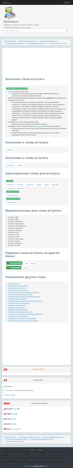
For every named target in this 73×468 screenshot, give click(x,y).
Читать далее (9, 395)
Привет (16, 409)
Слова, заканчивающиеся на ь (29, 437)
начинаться (38, 126)
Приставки (32, 450)
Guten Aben (16, 429)
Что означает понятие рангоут (18, 290)
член (18, 122)
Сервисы (67, 2)
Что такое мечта (13, 283)
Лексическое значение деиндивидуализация (23, 292)
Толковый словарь (10, 41)
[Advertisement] (36, 64)
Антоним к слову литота (16, 307)
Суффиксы (40, 450)
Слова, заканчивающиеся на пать (41, 439)
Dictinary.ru (6, 2)
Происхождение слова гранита (18, 303)
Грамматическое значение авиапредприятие (23, 296)
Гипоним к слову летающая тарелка (20, 312)
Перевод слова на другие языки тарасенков (23, 320)
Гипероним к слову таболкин (18, 316)
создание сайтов (38, 466)
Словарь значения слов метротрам (20, 294)
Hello (14, 414)
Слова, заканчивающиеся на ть (52, 437)
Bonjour (13, 419)
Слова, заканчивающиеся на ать (17, 439)
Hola (14, 424)
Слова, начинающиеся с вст (15, 43)
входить (11, 91)
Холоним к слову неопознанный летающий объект (25, 314)
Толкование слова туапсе (17, 288)
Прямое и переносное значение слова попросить (25, 301)
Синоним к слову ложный (17, 305)
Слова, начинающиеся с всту (37, 43)
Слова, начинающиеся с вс (48, 41)
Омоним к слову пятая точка (18, 310)
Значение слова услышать (17, 299)
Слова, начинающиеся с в (27, 41)
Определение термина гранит (18, 286)
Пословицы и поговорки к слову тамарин (22, 318)
